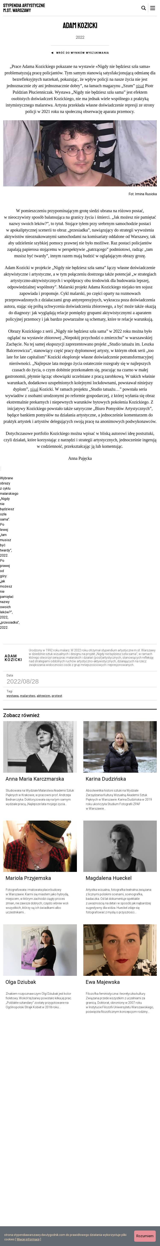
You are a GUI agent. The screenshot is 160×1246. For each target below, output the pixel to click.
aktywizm (43, 918)
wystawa (13, 918)
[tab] (143, 8)
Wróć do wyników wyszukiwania (82, 52)
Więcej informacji (28, 1239)
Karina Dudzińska (106, 1001)
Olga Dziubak (21, 1204)
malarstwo (27, 918)
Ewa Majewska (103, 1204)
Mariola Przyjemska (28, 1100)
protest (57, 918)
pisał (140, 85)
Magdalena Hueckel (109, 1100)
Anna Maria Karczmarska (35, 1001)
